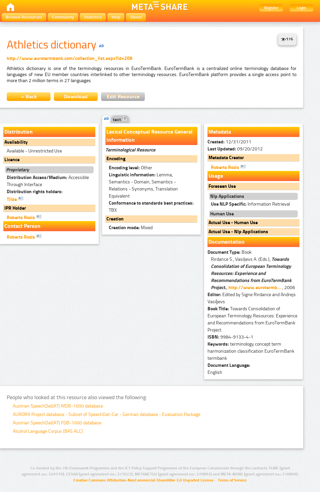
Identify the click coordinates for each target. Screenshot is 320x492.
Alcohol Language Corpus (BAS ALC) (48, 431)
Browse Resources (24, 17)
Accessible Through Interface (48, 181)
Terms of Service (232, 480)
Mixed (131, 228)
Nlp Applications (227, 196)
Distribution (18, 132)
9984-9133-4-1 (230, 337)
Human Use (222, 214)
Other (130, 168)
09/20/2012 (235, 149)
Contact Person (22, 226)
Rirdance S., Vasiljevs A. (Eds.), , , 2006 (253, 273)
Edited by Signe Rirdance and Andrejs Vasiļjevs (251, 298)
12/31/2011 (229, 142)
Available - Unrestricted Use (34, 151)
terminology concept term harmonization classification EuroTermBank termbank (250, 351)
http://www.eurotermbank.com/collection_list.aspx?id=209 (69, 58)
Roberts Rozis (24, 217)
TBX (151, 206)
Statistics (93, 17)
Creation (115, 219)
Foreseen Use (222, 186)
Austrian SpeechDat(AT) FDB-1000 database (57, 423)
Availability (16, 142)
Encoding (115, 159)
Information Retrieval (250, 204)
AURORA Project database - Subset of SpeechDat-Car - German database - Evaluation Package (106, 414)
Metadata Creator (226, 158)
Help (115, 17)
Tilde (15, 199)
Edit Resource (123, 96)
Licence (12, 160)
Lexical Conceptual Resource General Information (149, 136)
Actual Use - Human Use (233, 222)
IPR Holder (15, 208)
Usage (216, 176)
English (214, 372)
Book (229, 252)
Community (63, 17)
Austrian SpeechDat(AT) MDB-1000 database (58, 406)
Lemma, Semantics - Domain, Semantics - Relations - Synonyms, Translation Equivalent (143, 185)
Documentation (227, 242)
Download (76, 96)
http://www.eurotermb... (254, 287)
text (120, 119)
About (136, 17)
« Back (29, 96)
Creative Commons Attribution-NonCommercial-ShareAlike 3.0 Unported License (143, 480)
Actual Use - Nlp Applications (238, 232)
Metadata (220, 132)
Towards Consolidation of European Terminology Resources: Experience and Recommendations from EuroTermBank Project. (252, 319)
